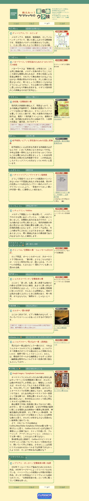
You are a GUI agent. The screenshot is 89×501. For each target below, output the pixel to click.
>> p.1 (16, 23)
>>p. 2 (31, 23)
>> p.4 (62, 23)
